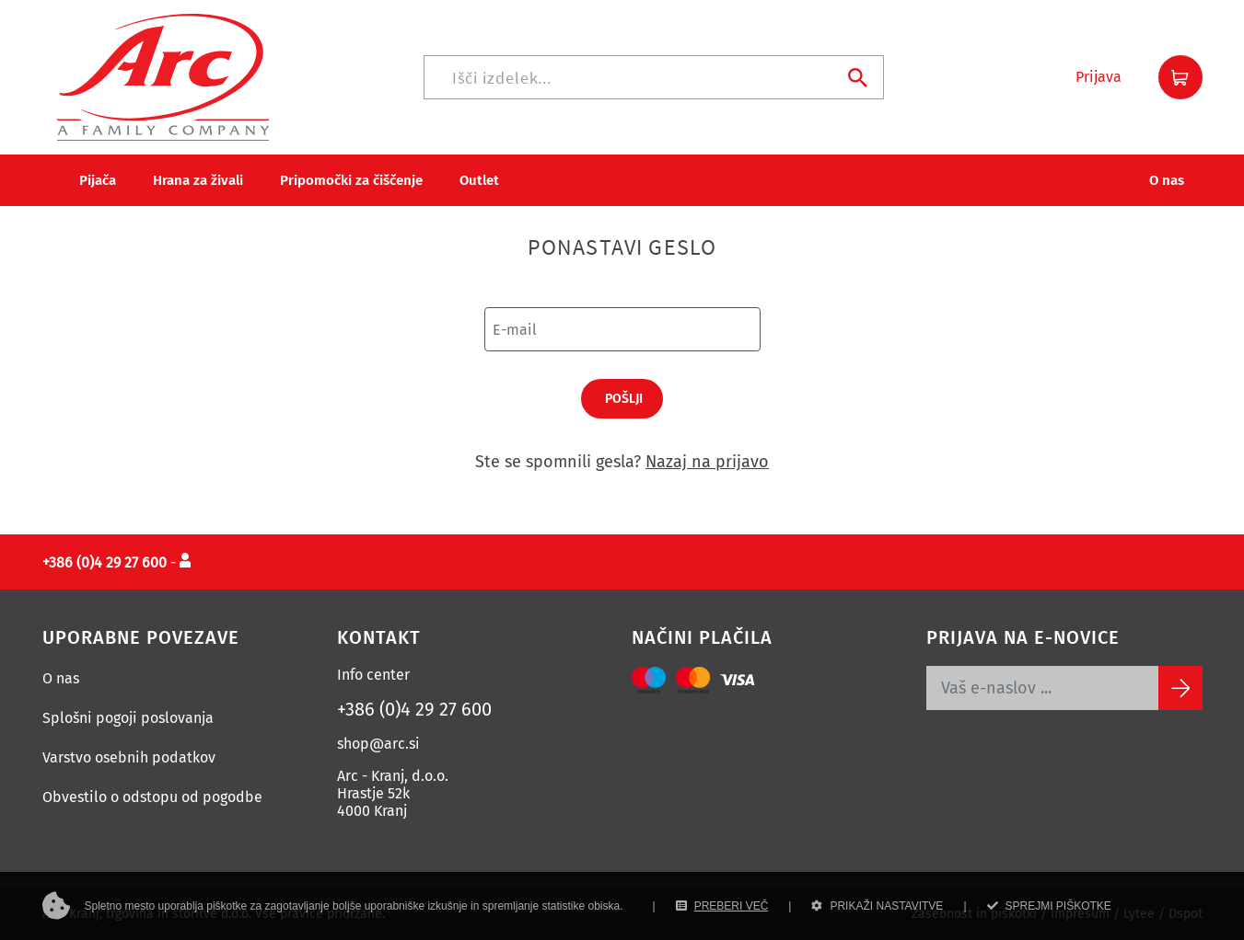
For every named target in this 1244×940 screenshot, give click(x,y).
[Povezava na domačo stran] (163, 76)
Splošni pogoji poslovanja (128, 718)
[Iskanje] (653, 77)
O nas (60, 678)
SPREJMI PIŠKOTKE (1049, 906)
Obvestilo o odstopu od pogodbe (152, 797)
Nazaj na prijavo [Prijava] (707, 462)
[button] (1098, 77)
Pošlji (624, 399)
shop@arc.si (378, 743)
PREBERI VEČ (722, 906)
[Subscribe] (1180, 688)
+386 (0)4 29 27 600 (414, 709)
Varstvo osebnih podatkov (128, 757)
